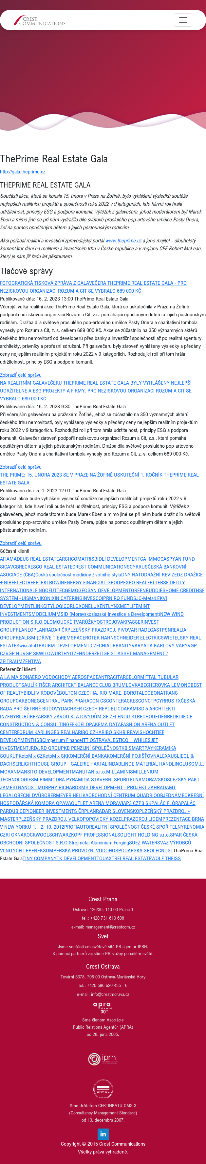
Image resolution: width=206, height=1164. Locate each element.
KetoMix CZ (31, 755)
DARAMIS (131, 708)
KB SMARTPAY (137, 748)
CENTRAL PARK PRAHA (64, 700)
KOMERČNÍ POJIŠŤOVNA (133, 755)
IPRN (107, 598)
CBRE (19, 566)
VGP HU (14, 653)
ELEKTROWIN (50, 582)
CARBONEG (28, 700)
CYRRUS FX (168, 700)
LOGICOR (63, 606)
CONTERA (116, 700)
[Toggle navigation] (183, 20)
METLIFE (129, 606)
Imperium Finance (63, 740)
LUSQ (188, 763)
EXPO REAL (135, 582)
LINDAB (113, 763)
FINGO (41, 590)
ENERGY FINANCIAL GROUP (93, 582)
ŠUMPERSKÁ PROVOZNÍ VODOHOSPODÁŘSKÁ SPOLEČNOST (108, 850)
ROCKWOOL (36, 834)
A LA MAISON (14, 677)
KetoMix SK (55, 755)
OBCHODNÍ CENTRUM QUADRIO (122, 795)
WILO (44, 653)
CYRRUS (139, 566)
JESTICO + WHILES (130, 740)
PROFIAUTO (76, 826)
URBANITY (120, 645)
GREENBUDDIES (148, 590)
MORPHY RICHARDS (59, 787)
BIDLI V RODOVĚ (41, 692)
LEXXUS (168, 755)
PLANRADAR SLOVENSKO (111, 811)
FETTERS (156, 582)
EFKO (75, 724)
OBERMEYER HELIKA (66, 795)
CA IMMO (150, 558)
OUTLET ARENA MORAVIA (98, 803)
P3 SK (145, 803)
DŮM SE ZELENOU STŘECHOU (123, 716)
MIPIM (41, 779)
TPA (40, 645)
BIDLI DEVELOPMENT (117, 558)
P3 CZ (132, 803)
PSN (166, 629)
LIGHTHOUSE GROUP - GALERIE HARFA (63, 763)
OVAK (120, 621)
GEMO (71, 590)
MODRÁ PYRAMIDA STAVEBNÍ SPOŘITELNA (94, 779)
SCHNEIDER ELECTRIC (137, 637)
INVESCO (92, 598)
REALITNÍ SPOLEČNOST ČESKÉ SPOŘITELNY (136, 826)
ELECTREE (25, 582)
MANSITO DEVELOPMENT (44, 771)
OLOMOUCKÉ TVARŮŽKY (70, 621)
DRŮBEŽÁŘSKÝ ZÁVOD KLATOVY (55, 716)
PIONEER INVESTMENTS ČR (54, 811)
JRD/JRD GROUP (46, 748)
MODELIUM (43, 614)
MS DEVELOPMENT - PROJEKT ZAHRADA (125, 787)
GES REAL (61, 732)
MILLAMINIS (119, 771)
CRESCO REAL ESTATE (48, 566)
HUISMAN (29, 598)
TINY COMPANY (40, 858)
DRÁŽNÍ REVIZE (160, 574)
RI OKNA (15, 834)
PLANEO (24, 629)
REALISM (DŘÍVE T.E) (38, 637)
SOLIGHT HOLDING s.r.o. (143, 834)
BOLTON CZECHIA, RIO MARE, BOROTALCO (105, 692)
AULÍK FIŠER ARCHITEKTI (51, 685)
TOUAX (104, 858)
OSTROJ (105, 621)
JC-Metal (145, 598)
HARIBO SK (107, 732)
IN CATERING (69, 598)
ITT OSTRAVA (96, 740)
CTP (152, 700)
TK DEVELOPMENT (77, 858)
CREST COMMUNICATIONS (101, 566)
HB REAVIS (130, 732)
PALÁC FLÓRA (166, 803)
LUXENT (99, 606)
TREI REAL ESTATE (131, 858)
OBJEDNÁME (170, 795)
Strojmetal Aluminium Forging (99, 842)
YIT (70, 653)
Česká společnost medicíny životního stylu (78, 574)
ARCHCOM (70, 558)
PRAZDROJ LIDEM (143, 819)
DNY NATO (132, 574)
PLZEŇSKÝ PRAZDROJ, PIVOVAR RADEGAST (114, 629)
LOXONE (82, 606)
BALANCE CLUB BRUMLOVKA (109, 685)
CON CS (97, 700)
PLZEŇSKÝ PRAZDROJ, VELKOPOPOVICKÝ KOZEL (71, 819)
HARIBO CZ (83, 732)
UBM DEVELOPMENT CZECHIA (77, 645)
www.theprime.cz (123, 240)
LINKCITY (43, 606)
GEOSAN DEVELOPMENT (104, 590)
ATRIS (88, 558)
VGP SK (31, 653)
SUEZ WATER (143, 842)
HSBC (39, 740)
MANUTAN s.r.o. (89, 771)
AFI (3, 558)
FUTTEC (56, 590)
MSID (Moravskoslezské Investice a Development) (108, 614)
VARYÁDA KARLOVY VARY (160, 645)
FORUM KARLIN (33, 732)
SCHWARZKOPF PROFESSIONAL (83, 834)
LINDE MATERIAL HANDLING (151, 763)
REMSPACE (73, 637)
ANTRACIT (109, 677)
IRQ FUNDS (124, 598)
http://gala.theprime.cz (22, 171)
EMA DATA (109, 724)
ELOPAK (89, 724)
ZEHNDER (84, 653)
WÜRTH (58, 653)
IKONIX (47, 598)
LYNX (114, 606)
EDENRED (165, 716)
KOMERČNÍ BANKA (87, 755)
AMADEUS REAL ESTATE (33, 558)
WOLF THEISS (166, 858)
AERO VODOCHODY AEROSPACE (63, 677)
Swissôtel (26, 645)
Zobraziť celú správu (21, 374)
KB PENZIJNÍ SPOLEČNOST (93, 748)
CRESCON (137, 700)
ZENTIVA (32, 661)
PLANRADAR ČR (50, 629)
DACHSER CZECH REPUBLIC (91, 708)
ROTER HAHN (99, 637)
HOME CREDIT (180, 590)
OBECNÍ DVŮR (29, 795)
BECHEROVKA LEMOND (165, 685)
